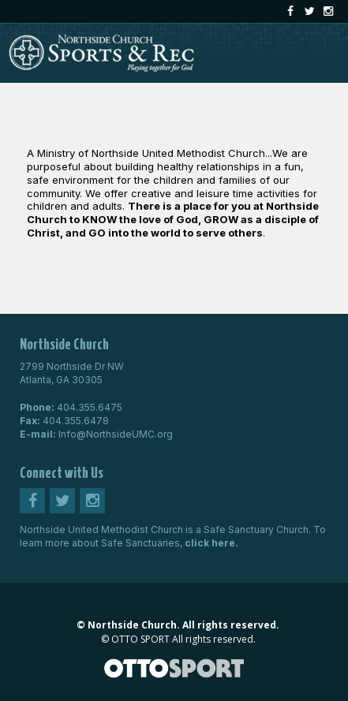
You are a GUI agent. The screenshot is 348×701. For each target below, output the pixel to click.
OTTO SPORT (140, 639)
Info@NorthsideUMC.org (115, 434)
